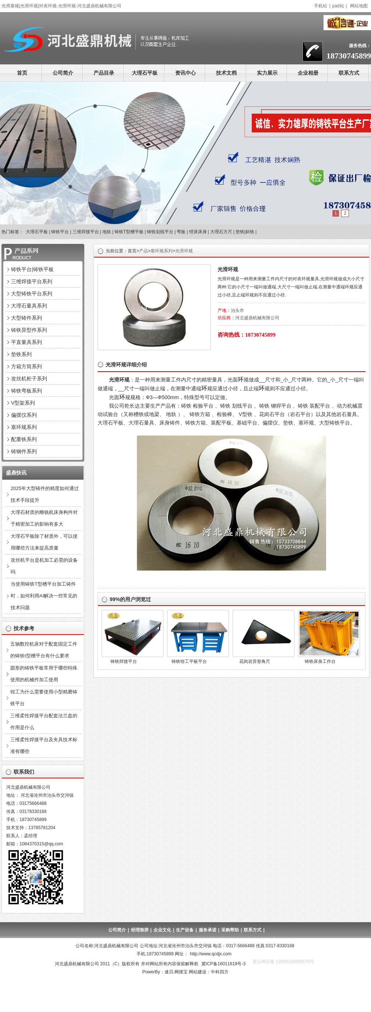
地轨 (106, 231)
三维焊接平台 (86, 231)
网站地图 (359, 5)
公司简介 (63, 73)
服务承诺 (207, 930)
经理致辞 (140, 930)
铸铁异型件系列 (29, 330)
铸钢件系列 (24, 451)
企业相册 (308, 73)
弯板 (181, 231)
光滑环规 (184, 250)
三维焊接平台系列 (31, 281)
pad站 (338, 5)
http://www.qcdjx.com (211, 953)
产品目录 (103, 73)
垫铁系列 (21, 354)
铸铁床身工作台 (320, 661)
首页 (22, 73)
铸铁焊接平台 (123, 661)
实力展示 (267, 73)
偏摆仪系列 (24, 415)
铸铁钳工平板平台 (189, 661)
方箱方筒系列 (26, 366)
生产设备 (185, 930)
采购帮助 (230, 930)
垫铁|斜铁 (245, 231)
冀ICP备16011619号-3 (223, 963)
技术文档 (226, 73)
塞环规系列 (162, 250)
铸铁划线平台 (160, 231)
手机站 (320, 5)
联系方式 (349, 73)
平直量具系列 (26, 342)
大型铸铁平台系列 (31, 294)
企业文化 (162, 930)
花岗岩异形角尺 (254, 661)
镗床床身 (198, 231)
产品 (143, 250)
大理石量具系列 (29, 306)
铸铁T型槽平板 (129, 231)
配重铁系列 (24, 439)
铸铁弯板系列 (26, 391)
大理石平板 (145, 73)
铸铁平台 (60, 231)
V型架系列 (23, 403)
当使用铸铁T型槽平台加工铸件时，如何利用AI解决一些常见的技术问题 (44, 595)
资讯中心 (185, 73)
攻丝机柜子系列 (29, 378)
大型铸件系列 (26, 318)
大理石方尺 (221, 231)
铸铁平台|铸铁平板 (32, 269)
